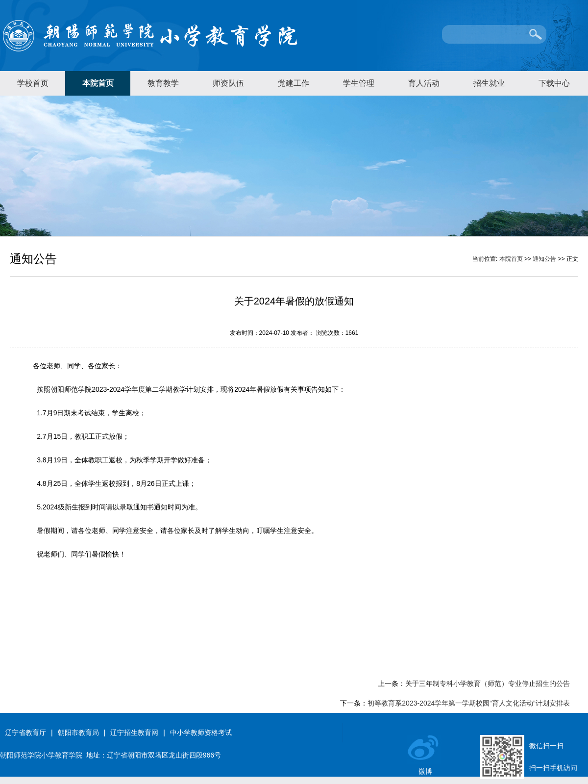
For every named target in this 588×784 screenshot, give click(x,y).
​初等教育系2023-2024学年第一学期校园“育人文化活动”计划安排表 (468, 703)
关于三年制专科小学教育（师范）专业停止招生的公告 (487, 683)
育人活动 (424, 83)
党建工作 (293, 83)
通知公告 (544, 258)
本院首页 (98, 83)
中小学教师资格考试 (201, 732)
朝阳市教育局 (78, 732)
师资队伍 (228, 83)
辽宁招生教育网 (134, 732)
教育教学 (163, 83)
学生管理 (358, 83)
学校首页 (33, 83)
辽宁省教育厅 (25, 732)
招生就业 (489, 83)
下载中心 (554, 83)
